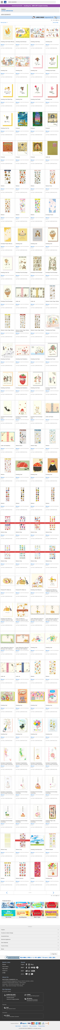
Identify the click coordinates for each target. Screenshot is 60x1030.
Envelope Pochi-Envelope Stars (36, 417)
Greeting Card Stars (35, 359)
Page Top (54, 954)
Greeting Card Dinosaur (21, 41)
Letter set (48, 157)
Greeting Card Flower (50, 330)
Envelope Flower (49, 214)
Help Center (5, 968)
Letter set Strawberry (5, 445)
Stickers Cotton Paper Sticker (52, 301)
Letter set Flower (49, 416)
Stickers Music (19, 445)
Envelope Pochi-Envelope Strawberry (21, 417)
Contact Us (4, 970)
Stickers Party (49, 185)
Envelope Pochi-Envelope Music (6, 417)
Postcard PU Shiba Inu (6, 589)
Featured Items (6, 900)
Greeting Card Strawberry (21, 359)
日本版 (3, 972)
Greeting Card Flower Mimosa (7, 41)
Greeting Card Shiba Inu (36, 589)
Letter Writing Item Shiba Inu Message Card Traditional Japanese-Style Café (37, 619)
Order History (5, 966)
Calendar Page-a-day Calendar (50, 821)
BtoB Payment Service (11, 1008)
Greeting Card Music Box (36, 849)
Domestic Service (10, 997)
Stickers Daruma (19, 878)
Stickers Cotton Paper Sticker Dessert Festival (22, 331)
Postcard (18, 128)
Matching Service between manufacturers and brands (34, 999)
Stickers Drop (4, 532)
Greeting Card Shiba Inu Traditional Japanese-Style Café (52, 590)
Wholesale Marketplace (11, 995)
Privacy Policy (41, 1026)
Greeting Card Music (5, 359)
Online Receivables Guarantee (12, 1016)
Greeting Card (49, 41)
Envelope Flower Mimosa (6, 243)
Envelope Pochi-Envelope (21, 272)
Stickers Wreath (49, 849)
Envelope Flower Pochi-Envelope (51, 388)
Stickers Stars (34, 445)
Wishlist (4, 964)
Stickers (2, 185)
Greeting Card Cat (5, 128)
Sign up (2, 44)
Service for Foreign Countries (13, 999)
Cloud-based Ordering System (33, 995)
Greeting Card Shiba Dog (6, 99)
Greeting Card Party (35, 41)
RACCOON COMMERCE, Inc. (10, 979)
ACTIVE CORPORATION (7, 10)
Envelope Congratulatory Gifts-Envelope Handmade (7, 763)
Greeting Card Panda (50, 70)
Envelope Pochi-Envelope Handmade (21, 792)
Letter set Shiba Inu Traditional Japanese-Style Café (22, 619)
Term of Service (32, 1026)
